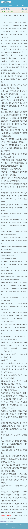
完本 (17, 5)
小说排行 (10, 5)
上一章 (3, 11)
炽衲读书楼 (6, 2)
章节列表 (10, 11)
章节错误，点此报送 (6, 515)
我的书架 (23, 5)
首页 (3, 5)
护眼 (23, 8)
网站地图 (14, 527)
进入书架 (24, 11)
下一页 (17, 11)
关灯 (26, 8)
